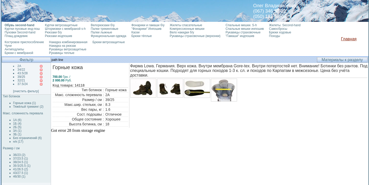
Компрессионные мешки (187, 29)
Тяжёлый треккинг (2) (28, 106)
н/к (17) (18, 141)
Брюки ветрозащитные (109, 42)
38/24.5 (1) (20, 162)
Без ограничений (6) (27, 138)
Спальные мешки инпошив (244, 29)
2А (19, 66)
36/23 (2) (19, 155)
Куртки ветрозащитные (61, 25)
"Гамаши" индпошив (239, 36)
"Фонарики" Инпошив (146, 29)
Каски (135, 32)
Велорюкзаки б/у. (103, 25)
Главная (349, 39)
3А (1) (17, 131)
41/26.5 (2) (20, 169)
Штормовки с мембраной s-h (65, 29)
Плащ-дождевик (16, 36)
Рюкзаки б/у (53, 32)
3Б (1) (17, 134)
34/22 (21, 69)
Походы (274, 36)
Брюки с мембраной (19, 53)
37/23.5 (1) (20, 158)
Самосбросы (278, 29)
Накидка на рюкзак (62, 46)
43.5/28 (22, 73)
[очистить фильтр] (26, 91)
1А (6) (17, 120)
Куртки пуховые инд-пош (22, 29)
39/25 (21, 77)
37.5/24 (22, 84)
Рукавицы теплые (61, 53)
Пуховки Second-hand (20, 32)
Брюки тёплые (141, 36)
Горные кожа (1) (24, 103)
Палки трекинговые (104, 29)
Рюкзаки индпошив (58, 36)
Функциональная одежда (108, 36)
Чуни (8, 46)
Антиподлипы (14, 49)
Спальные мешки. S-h (241, 25)
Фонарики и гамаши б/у (148, 25)
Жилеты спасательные (186, 25)
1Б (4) (17, 123)
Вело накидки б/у (182, 32)
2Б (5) (17, 127)
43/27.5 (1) (20, 173)
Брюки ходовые (280, 32)
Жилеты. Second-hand (285, 25)
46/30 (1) (19, 176)
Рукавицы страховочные (242, 32)
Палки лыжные (101, 32)
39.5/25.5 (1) (21, 166)
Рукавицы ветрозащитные (67, 49)
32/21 (21, 80)
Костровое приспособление (24, 42)
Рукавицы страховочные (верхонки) (195, 36)
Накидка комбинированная (68, 42)
